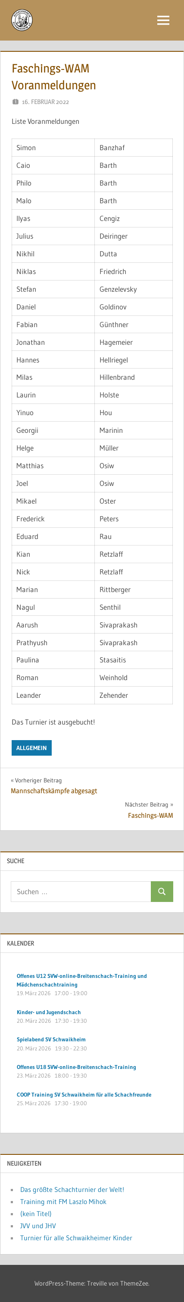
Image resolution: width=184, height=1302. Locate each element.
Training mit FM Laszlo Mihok (63, 1201)
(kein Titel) (36, 1213)
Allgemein (31, 748)
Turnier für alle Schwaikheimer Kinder (76, 1237)
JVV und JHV (38, 1225)
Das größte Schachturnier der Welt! (72, 1189)
